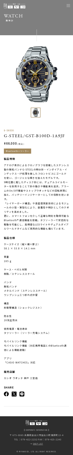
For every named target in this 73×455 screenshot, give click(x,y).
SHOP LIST (38, 443)
